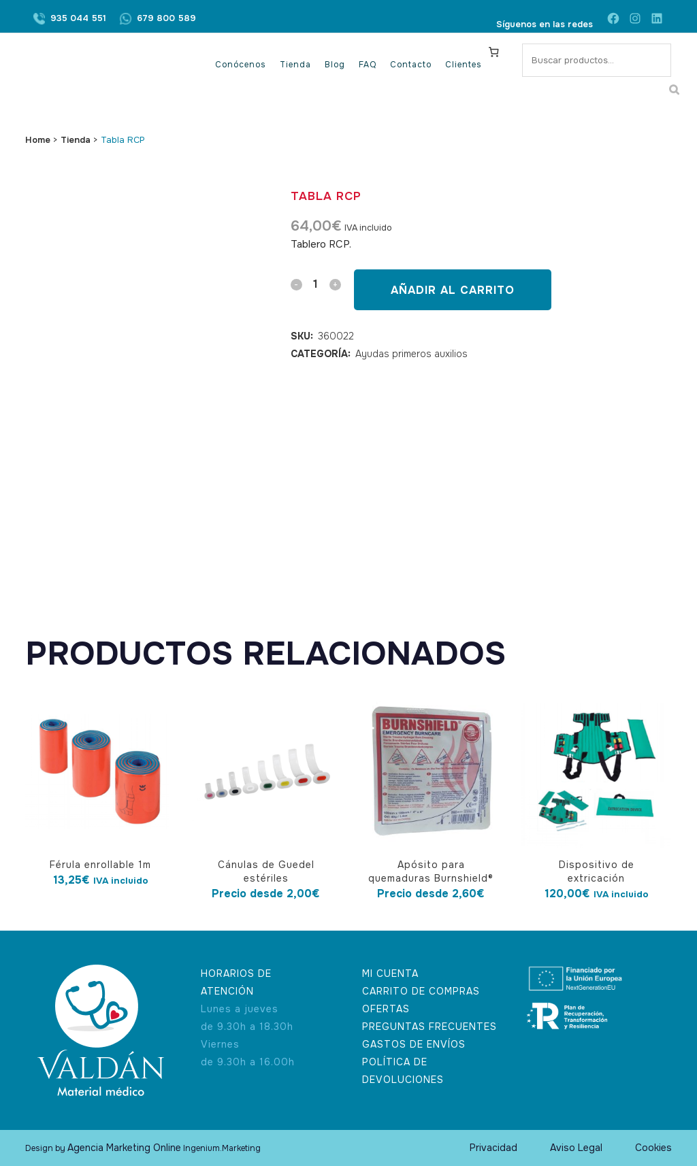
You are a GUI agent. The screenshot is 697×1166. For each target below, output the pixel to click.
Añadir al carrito (453, 290)
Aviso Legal (576, 1148)
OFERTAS (386, 1009)
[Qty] (316, 284)
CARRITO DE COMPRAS (421, 991)
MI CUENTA (390, 973)
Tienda (76, 140)
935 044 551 (78, 18)
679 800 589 (166, 18)
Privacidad (493, 1148)
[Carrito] (494, 51)
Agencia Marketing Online (124, 1148)
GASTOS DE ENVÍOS (414, 1044)
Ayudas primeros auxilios (411, 354)
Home (37, 140)
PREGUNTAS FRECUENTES (429, 1026)
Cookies (653, 1148)
